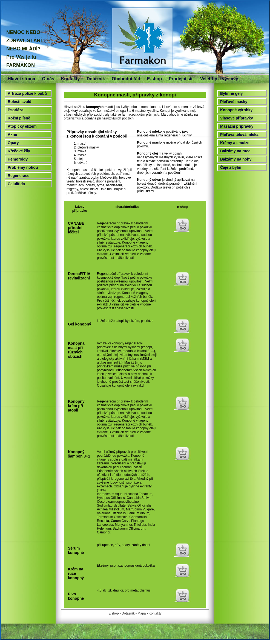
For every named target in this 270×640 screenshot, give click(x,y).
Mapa (141, 613)
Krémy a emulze (234, 143)
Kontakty (70, 78)
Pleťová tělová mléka (239, 134)
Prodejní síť (181, 78)
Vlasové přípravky (236, 118)
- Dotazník (127, 613)
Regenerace (18, 175)
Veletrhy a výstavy (219, 78)
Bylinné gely (231, 93)
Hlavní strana (21, 78)
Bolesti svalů (19, 101)
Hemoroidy (18, 159)
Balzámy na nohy (235, 159)
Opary (13, 143)
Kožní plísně (19, 118)
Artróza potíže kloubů (27, 93)
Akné (12, 134)
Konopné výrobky (236, 110)
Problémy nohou (23, 167)
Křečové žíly (19, 151)
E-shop (154, 78)
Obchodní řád (126, 78)
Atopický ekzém (22, 126)
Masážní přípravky (236, 126)
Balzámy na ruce (235, 151)
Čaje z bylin (230, 167)
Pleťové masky (233, 101)
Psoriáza (16, 110)
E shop (113, 613)
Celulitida (16, 184)
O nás (48, 78)
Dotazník (96, 78)
